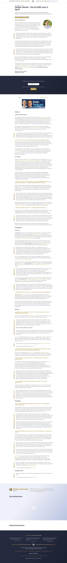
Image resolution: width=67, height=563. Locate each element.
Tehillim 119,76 (17, 540)
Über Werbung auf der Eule (44, 97)
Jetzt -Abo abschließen (26, 67)
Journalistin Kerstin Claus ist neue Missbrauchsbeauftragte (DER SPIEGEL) (33, 292)
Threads (29, 555)
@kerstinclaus (23, 294)
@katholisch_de (46, 352)
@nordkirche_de (42, 411)
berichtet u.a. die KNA (36, 234)
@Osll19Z (35, 411)
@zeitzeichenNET (32, 315)
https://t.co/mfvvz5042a (31, 465)
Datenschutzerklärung (37, 558)
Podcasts (25, 551)
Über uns (16, 551)
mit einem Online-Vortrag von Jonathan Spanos (27, 66)
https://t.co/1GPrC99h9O (45, 343)
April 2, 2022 (32, 346)
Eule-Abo (20, 551)
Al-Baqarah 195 (50, 541)
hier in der (18, 151)
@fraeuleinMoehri (32, 337)
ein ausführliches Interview (44, 264)
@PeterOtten (41, 385)
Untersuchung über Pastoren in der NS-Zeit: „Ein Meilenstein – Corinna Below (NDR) (33, 431)
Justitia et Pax (46, 119)
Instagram (36, 555)
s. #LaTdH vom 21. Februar (20, 259)
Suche (51, 551)
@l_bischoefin (18, 457)
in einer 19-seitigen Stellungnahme (26, 238)
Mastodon (42, 488)
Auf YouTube (17, 455)
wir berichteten (21, 264)
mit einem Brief (25, 29)
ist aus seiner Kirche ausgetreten (40, 279)
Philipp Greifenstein (21, 489)
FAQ (22, 551)
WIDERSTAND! (37, 551)
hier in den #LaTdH (47, 117)
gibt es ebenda (28, 259)
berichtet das (45, 243)
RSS (45, 555)
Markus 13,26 (33, 541)
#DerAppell (29, 159)
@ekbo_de (22, 263)
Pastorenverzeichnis (38, 438)
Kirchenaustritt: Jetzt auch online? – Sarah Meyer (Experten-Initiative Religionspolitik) (31, 358)
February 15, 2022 (34, 477)
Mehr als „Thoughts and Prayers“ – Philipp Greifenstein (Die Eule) (31, 207)
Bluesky (38, 488)
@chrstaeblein (34, 263)
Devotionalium (29, 535)
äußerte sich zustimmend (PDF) (35, 127)
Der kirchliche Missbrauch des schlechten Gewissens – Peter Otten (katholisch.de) (31, 382)
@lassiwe (34, 264)
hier (33, 301)
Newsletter (33, 551)
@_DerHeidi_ (31, 352)
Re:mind (29, 551)
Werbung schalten (46, 551)
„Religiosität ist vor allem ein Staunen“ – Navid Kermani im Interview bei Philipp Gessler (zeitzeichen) (32, 312)
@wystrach (41, 117)
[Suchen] (53, 1)
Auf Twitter (17, 337)
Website (31, 491)
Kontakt (42, 551)
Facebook (40, 555)
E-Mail (43, 555)
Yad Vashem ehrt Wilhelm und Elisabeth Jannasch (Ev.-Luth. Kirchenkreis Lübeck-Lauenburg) (32, 404)
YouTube (32, 555)
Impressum (32, 558)
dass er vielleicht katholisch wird (23, 280)
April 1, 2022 (32, 467)
